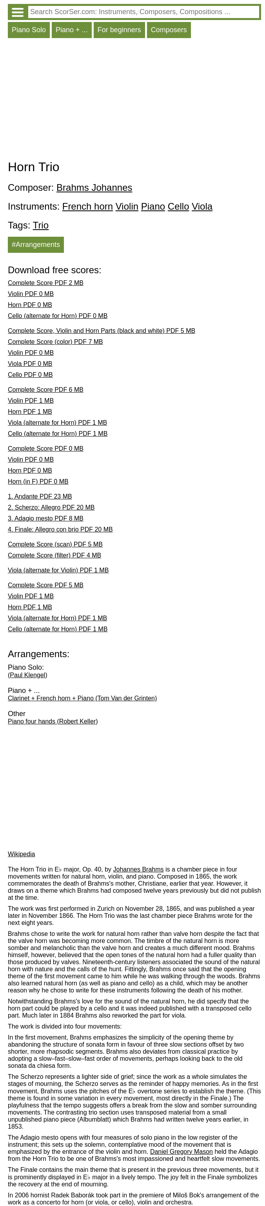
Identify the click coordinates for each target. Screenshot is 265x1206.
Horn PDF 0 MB (30, 305)
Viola (202, 206)
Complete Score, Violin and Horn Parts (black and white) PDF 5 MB (101, 330)
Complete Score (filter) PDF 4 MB (54, 555)
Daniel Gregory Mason (181, 1151)
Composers (169, 30)
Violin (127, 206)
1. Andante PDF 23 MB (40, 496)
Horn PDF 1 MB (30, 411)
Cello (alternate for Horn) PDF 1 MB (57, 433)
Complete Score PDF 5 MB (45, 585)
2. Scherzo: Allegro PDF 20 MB (51, 507)
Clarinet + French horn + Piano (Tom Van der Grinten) (82, 698)
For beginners (119, 30)
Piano (153, 206)
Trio (41, 225)
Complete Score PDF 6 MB (45, 389)
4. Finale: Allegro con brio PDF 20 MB (60, 529)
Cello (178, 206)
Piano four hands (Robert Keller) (53, 721)
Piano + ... (72, 30)
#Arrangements (36, 245)
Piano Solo (29, 30)
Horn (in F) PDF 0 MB (38, 481)
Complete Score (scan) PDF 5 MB (55, 544)
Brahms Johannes (94, 187)
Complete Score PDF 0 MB (45, 448)
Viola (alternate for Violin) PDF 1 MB (58, 570)
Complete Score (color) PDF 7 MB (55, 341)
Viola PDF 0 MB (30, 363)
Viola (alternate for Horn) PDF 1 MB (57, 422)
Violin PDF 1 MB (31, 400)
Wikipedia (21, 854)
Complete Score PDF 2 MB (45, 283)
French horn (87, 206)
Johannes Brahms (138, 869)
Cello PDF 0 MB (30, 374)
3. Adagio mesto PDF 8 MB (45, 518)
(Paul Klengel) (27, 675)
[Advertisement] (134, 101)
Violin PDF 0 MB (31, 294)
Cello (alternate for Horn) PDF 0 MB (57, 315)
